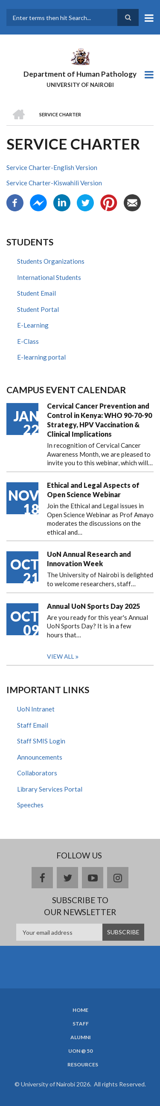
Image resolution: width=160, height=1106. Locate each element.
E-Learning (33, 325)
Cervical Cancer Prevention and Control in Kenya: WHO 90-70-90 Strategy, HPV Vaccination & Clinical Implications (99, 420)
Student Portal (38, 309)
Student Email (36, 293)
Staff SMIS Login (41, 741)
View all (60, 656)
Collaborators (37, 773)
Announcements (39, 757)
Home (80, 1010)
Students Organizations (50, 261)
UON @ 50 (80, 1051)
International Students (49, 277)
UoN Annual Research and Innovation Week (89, 558)
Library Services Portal (49, 789)
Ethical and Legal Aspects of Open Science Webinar (93, 489)
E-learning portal (41, 357)
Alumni (80, 1037)
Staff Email (32, 725)
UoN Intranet (36, 709)
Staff (81, 1023)
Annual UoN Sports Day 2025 (93, 606)
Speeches (30, 805)
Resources (82, 1064)
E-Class (28, 341)
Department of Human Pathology (80, 73)
